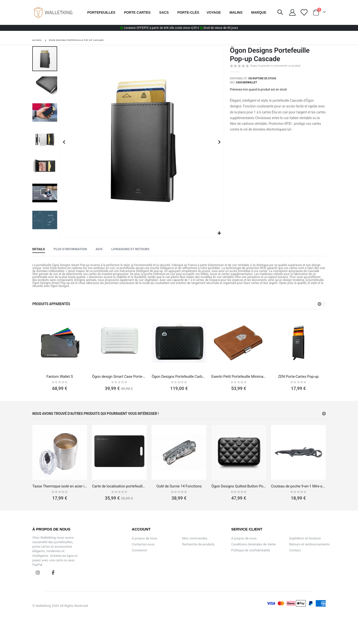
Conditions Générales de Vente (253, 544)
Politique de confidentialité (250, 550)
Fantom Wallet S (59, 376)
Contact (295, 550)
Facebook (53, 572)
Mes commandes (194, 538)
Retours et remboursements (309, 544)
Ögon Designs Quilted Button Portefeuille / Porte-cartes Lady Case (238, 486)
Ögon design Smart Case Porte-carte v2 (119, 376)
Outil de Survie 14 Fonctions (179, 486)
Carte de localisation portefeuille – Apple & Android (119, 486)
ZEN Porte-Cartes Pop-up (298, 376)
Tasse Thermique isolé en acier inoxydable (59, 486)
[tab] (38, 249)
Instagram (38, 572)
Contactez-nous (143, 544)
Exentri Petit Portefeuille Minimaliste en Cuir (238, 376)
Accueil (37, 40)
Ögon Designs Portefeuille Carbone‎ (179, 376)
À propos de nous (144, 538)
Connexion (139, 550)
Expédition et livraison (305, 538)
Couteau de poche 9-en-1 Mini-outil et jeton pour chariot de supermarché (298, 486)
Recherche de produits (198, 544)
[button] (219, 233)
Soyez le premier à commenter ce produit (275, 65)
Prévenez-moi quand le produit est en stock (258, 89)
